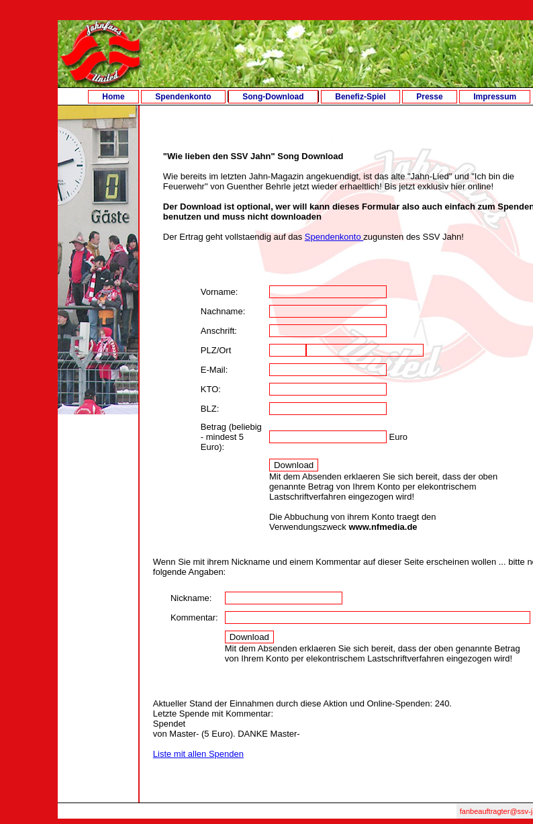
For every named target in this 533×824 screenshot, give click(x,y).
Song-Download (272, 96)
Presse (429, 96)
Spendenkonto (183, 96)
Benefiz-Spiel (360, 96)
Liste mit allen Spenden (198, 754)
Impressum (494, 96)
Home (113, 96)
